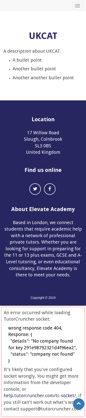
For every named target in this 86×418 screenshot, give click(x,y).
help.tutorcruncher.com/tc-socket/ (40, 395)
